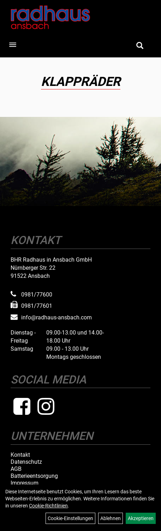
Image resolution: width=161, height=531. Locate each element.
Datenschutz (26, 462)
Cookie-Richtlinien (48, 505)
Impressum (24, 483)
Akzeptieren (141, 518)
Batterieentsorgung (34, 476)
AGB (16, 469)
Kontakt (20, 455)
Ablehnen (110, 518)
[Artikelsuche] (139, 46)
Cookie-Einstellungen (70, 518)
